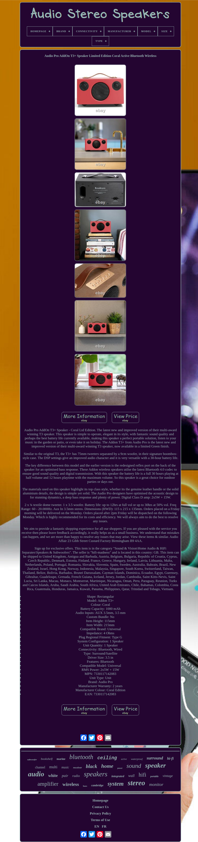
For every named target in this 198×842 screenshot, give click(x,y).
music (65, 767)
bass (85, 786)
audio (36, 774)
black (91, 766)
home (107, 766)
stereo (136, 783)
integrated (118, 776)
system (116, 783)
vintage (168, 776)
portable (154, 776)
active (124, 759)
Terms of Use (100, 820)
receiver (77, 767)
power (120, 768)
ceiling (107, 758)
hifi (142, 775)
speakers (95, 774)
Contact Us (100, 807)
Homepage (100, 800)
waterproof (136, 758)
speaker (155, 765)
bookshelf (47, 758)
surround (155, 758)
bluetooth (81, 756)
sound (134, 765)
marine (61, 758)
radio (76, 776)
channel (40, 767)
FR (104, 826)
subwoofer (32, 759)
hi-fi (170, 758)
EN (96, 826)
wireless (70, 784)
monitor (156, 784)
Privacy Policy (100, 813)
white (53, 775)
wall (131, 776)
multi (53, 767)
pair (65, 775)
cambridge (97, 785)
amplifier (47, 784)
